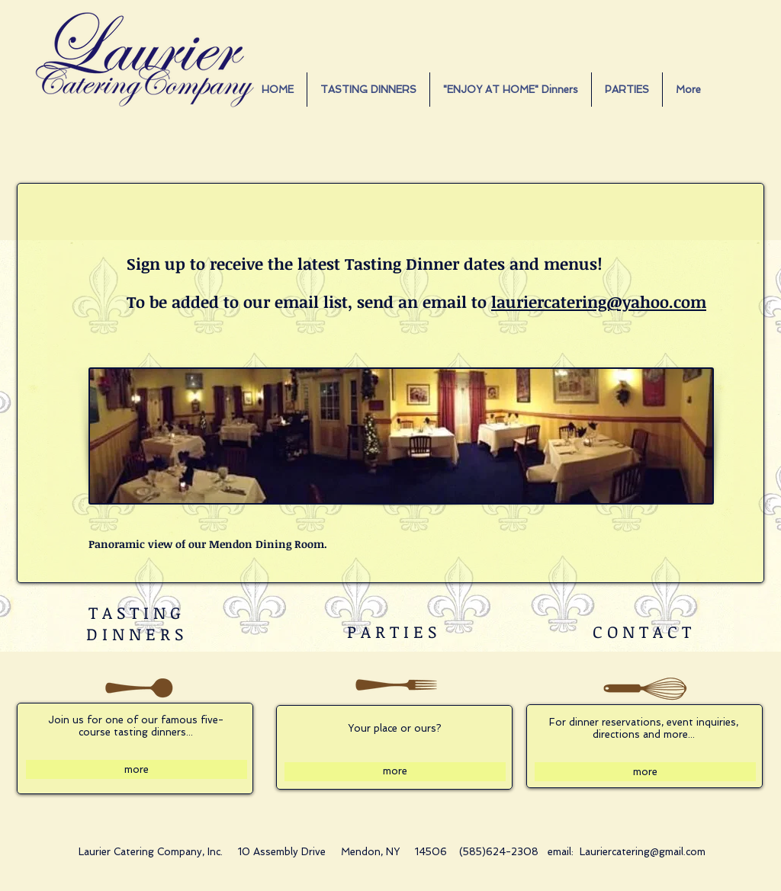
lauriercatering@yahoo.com (598, 301)
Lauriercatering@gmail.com (642, 851)
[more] (136, 769)
